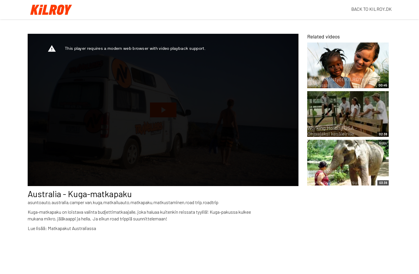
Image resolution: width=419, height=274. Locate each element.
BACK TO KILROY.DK (371, 9)
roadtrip (210, 202)
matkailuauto (116, 202)
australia (60, 202)
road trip (193, 202)
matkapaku (141, 202)
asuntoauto (39, 202)
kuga (97, 202)
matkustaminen (168, 202)
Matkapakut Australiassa (72, 228)
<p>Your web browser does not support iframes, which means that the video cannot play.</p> (163, 110)
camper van (81, 202)
